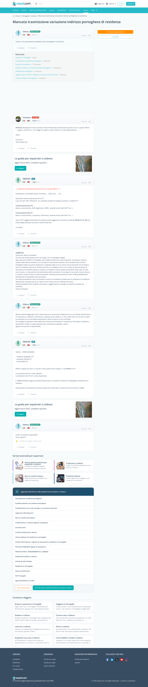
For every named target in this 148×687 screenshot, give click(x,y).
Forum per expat (50, 659)
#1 (89, 35)
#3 (89, 183)
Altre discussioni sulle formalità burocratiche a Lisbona (53, 588)
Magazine (99, 4)
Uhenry (26, 31)
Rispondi (32, 48)
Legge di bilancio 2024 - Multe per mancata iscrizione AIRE (36, 75)
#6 (89, 346)
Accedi (121, 4)
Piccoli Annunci (74, 10)
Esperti (77, 663)
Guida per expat (49, 663)
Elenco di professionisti (37, 10)
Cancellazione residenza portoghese (28, 61)
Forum (86, 10)
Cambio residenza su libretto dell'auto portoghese (33, 68)
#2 (89, 121)
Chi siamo (16, 666)
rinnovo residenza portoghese (26, 78)
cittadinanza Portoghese (24, 71)
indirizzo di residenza (23, 64)
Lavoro (51, 10)
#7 (89, 429)
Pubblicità (16, 663)
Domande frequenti (82, 659)
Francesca (27, 117)
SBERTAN (26, 179)
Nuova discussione (115, 32)
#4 (89, 247)
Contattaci (16, 659)
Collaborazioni (18, 669)
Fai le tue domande (23, 588)
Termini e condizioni (128, 681)
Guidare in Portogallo (23, 57)
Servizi (24, 10)
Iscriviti (115, 37)
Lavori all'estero (49, 666)
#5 (89, 308)
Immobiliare (61, 10)
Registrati (130, 4)
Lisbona (15, 10)
